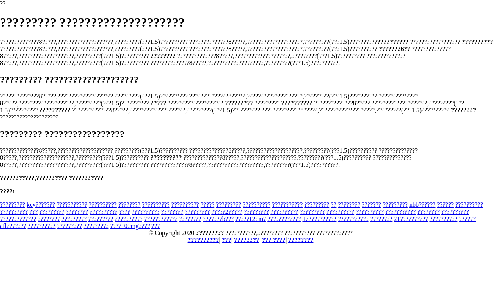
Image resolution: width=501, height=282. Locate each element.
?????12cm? (250, 218)
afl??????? (13, 225)
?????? (445, 204)
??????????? (72, 204)
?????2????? (226, 211)
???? (124, 211)
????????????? (18, 218)
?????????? (103, 204)
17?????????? (319, 218)
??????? (371, 204)
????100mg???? (130, 225)
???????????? (160, 218)
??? (33, 211)
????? (208, 204)
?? (333, 204)
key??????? (41, 204)
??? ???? (273, 240)
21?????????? (411, 218)
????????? (12, 204)
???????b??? (218, 218)
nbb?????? (422, 204)
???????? (129, 204)
